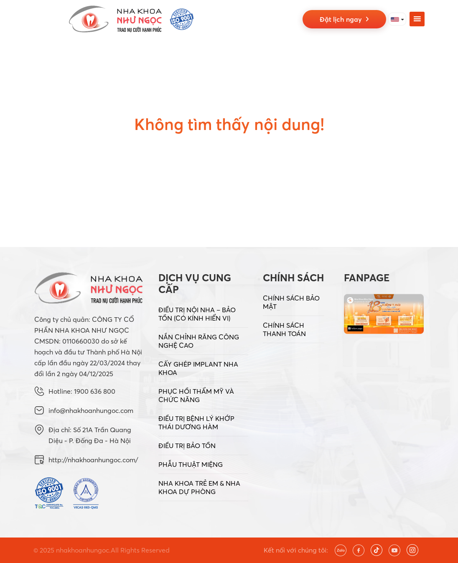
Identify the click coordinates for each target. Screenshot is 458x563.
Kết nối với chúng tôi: (296, 550)
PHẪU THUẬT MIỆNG (190, 464)
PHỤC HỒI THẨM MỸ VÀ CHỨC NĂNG (196, 395)
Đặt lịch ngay (344, 19)
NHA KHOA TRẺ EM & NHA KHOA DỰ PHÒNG (199, 487)
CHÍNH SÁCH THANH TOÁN (284, 329)
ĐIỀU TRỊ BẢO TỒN (187, 445)
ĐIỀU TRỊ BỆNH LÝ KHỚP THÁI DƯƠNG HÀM (196, 422)
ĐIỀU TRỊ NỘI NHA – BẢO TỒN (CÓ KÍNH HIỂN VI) (197, 314)
